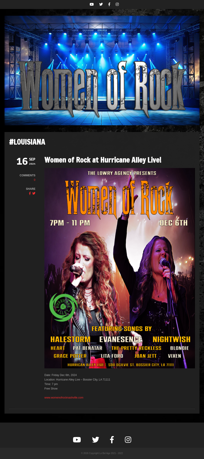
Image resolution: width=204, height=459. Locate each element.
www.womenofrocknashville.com (63, 397)
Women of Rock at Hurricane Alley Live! (102, 160)
